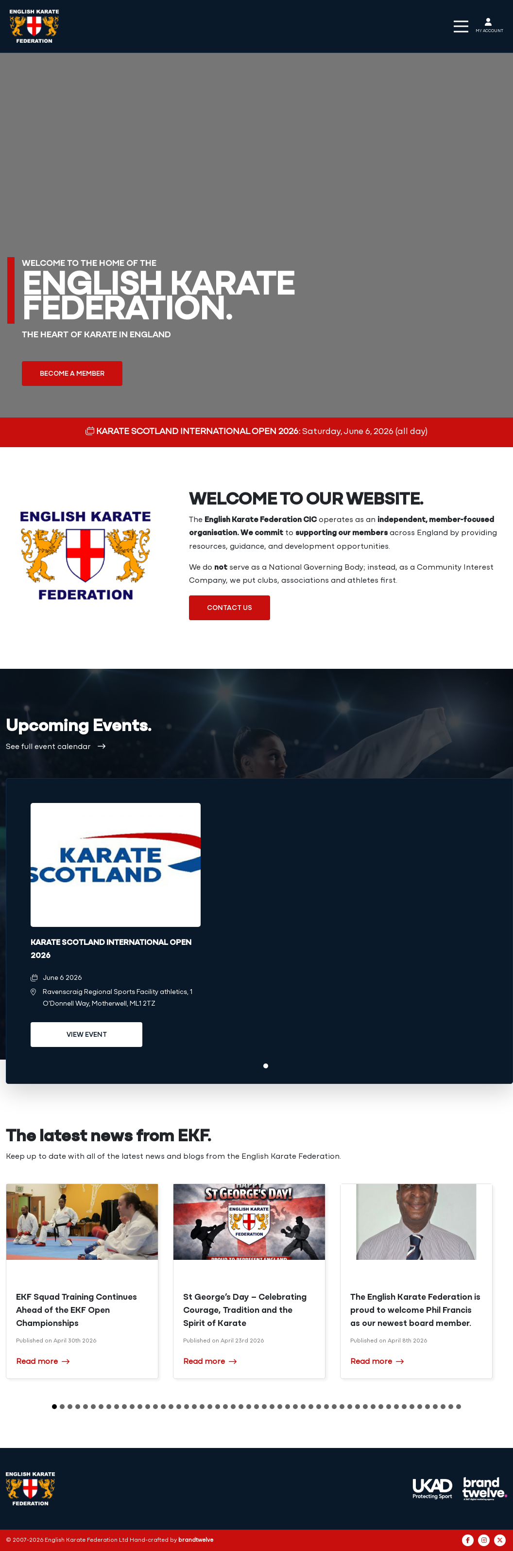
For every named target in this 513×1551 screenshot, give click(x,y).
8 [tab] (108, 1406)
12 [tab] (139, 1406)
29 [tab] (272, 1406)
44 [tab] (388, 1406)
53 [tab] (458, 1406)
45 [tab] (396, 1406)
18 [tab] (186, 1406)
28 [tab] (264, 1406)
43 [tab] (380, 1406)
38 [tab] (342, 1406)
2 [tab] (62, 1406)
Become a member (72, 374)
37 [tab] (334, 1406)
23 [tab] (225, 1406)
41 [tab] (365, 1406)
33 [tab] (303, 1406)
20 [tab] (202, 1406)
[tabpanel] (115, 931)
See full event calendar (55, 747)
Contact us (229, 608)
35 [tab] (318, 1406)
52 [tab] (450, 1406)
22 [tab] (217, 1406)
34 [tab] (310, 1406)
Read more (42, 1361)
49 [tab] (427, 1406)
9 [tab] (116, 1406)
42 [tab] (373, 1406)
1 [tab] (265, 1065)
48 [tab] (419, 1406)
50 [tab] (435, 1406)
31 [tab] (287, 1406)
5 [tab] (85, 1406)
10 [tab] (124, 1406)
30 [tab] (279, 1406)
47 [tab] (412, 1406)
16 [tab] (171, 1406)
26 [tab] (248, 1406)
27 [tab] (256, 1406)
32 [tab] (295, 1406)
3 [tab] (70, 1406)
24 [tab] (233, 1406)
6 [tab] (93, 1406)
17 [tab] (178, 1406)
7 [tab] (101, 1406)
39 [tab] (349, 1406)
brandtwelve (195, 1540)
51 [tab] (443, 1406)
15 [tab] (163, 1406)
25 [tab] (241, 1406)
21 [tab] (209, 1406)
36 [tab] (326, 1406)
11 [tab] (132, 1406)
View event (87, 1035)
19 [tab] (194, 1406)
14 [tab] (155, 1406)
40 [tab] (357, 1406)
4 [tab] (77, 1406)
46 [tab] (404, 1406)
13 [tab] (147, 1406)
